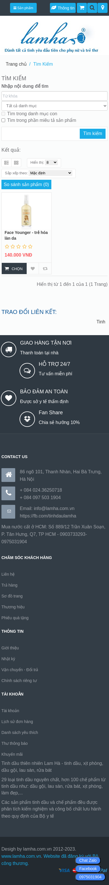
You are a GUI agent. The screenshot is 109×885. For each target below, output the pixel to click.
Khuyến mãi (12, 754)
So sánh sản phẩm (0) (26, 184)
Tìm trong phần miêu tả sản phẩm (38, 120)
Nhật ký (8, 659)
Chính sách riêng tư (19, 680)
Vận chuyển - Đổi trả (19, 669)
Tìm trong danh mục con (29, 113)
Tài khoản (10, 710)
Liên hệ (8, 574)
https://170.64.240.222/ (78, 816)
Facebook (88, 868)
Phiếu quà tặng (15, 618)
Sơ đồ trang (12, 596)
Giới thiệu (10, 648)
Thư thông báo (14, 743)
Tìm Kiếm (43, 64)
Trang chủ (16, 64)
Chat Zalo (88, 860)
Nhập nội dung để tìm (24, 86)
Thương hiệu (12, 607)
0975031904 (90, 877)
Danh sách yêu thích (19, 732)
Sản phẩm (23, 8)
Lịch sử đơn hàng (17, 721)
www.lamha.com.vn (21, 856)
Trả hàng (9, 585)
